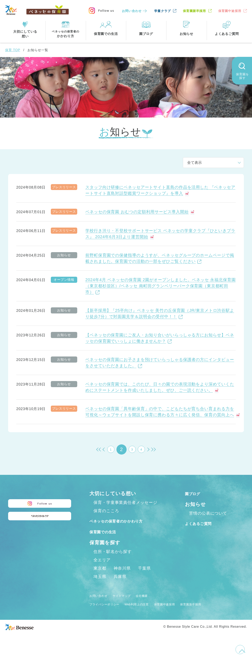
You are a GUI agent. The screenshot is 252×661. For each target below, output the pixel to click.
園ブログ (195, 493)
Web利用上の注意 (148, 613)
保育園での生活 (107, 540)
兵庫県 (120, 585)
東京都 (99, 577)
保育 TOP (12, 50)
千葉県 (144, 577)
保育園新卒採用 (194, 11)
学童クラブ (162, 11)
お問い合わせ (132, 11)
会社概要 (154, 604)
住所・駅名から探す (112, 560)
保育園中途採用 (229, 11)
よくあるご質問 (203, 523)
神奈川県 (122, 577)
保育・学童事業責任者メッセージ (125, 502)
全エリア (102, 568)
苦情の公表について (208, 513)
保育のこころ (106, 511)
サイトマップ (129, 604)
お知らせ (195, 504)
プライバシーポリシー (108, 613)
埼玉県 (99, 585)
